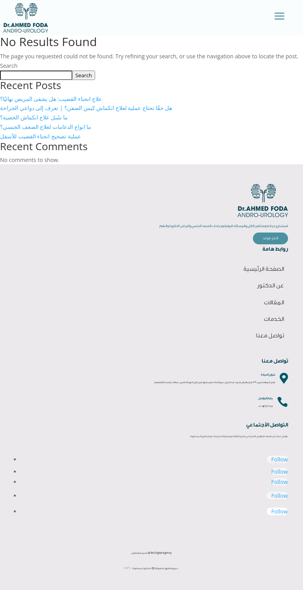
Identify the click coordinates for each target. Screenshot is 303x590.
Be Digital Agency (161, 553)
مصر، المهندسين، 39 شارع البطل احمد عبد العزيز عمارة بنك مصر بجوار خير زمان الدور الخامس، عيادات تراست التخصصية (214, 382)
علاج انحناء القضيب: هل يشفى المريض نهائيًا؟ (51, 98)
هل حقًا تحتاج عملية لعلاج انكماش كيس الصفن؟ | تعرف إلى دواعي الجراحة (86, 108)
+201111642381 (265, 406)
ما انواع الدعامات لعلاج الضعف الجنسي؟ (45, 126)
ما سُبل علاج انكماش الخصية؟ (34, 117)
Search (8, 65)
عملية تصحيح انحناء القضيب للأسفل (40, 136)
